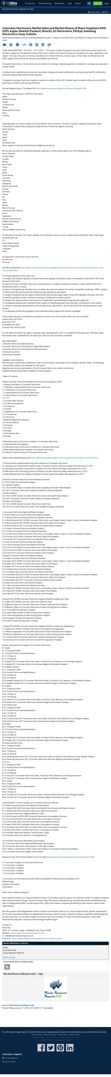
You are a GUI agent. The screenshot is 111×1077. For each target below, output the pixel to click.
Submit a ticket (9, 1061)
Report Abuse (74, 1034)
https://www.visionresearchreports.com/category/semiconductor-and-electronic (64, 458)
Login (106, 3)
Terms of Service (50, 1034)
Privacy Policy (63, 1034)
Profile (12, 957)
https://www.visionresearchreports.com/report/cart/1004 (70, 857)
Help (70, 3)
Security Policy (36, 1034)
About (78, 3)
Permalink (48, 1008)
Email (5, 957)
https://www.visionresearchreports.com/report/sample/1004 (60, 88)
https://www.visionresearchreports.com (27, 933)
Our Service (30, 3)
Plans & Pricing (44, 3)
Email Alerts (95, 12)
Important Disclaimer (63, 1040)
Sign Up (97, 3)
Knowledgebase (11, 1058)
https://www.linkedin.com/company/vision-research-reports (37, 938)
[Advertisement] (55, 19)
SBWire (9, 3)
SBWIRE (27, 50)
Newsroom (59, 3)
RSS (106, 12)
